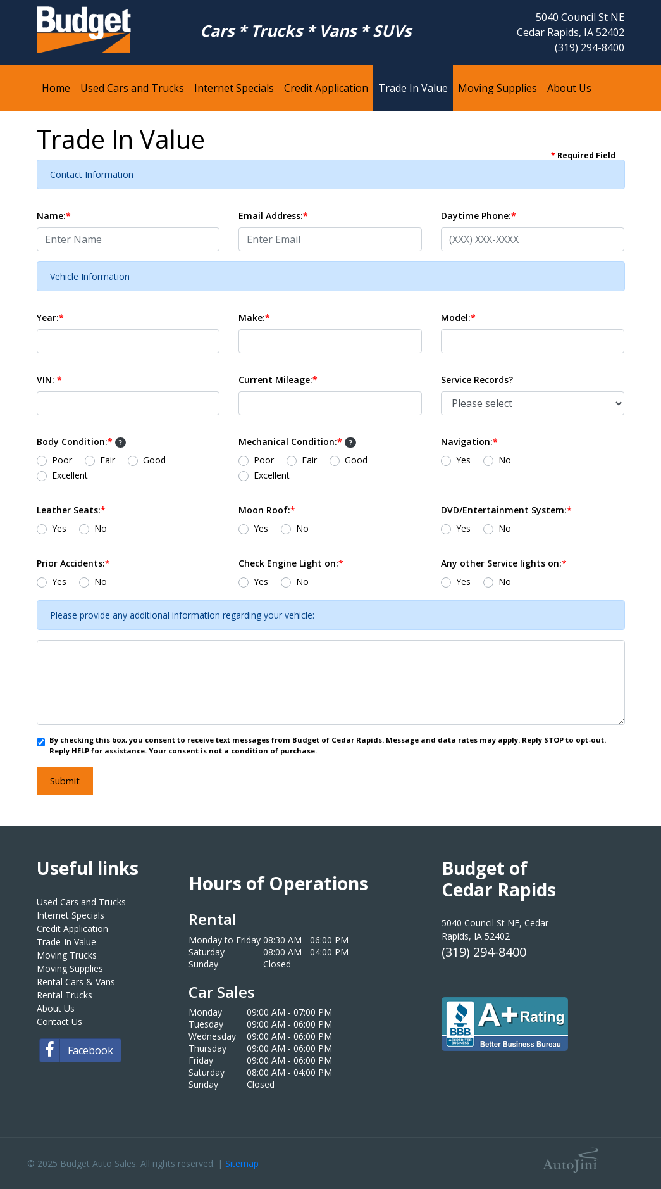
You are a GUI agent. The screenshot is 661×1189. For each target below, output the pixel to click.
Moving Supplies (70, 968)
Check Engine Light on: (290, 563)
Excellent (70, 475)
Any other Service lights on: (504, 563)
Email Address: (273, 216)
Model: (458, 317)
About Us (56, 1008)
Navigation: (469, 442)
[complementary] (623, 1151)
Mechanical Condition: (297, 442)
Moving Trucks (67, 955)
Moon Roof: (266, 510)
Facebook (76, 1050)
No (504, 460)
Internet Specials (70, 915)
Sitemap (242, 1163)
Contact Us (59, 1022)
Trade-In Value (66, 942)
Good (154, 460)
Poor (62, 460)
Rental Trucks (64, 995)
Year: (50, 317)
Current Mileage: (278, 380)
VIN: (49, 380)
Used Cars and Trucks (81, 902)
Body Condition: (82, 442)
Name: (54, 216)
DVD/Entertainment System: (506, 510)
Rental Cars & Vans (76, 982)
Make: (254, 317)
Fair (107, 460)
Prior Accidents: (73, 563)
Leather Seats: (71, 510)
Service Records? (477, 380)
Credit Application (72, 928)
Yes (463, 460)
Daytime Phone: (478, 216)
